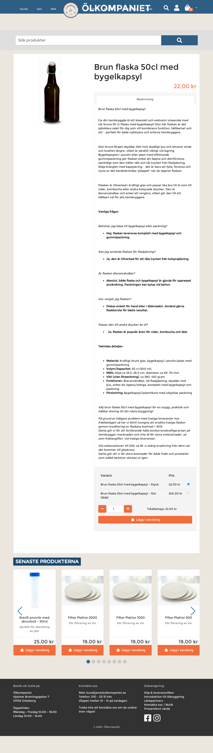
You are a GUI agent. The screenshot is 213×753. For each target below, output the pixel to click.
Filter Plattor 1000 (130, 634)
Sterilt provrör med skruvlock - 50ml (34, 636)
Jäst (39, 27)
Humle (24, 27)
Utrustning (71, 27)
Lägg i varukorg (145, 537)
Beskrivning (145, 116)
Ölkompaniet (116, 7)
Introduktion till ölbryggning (164, 714)
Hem (19, 62)
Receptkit (110, 27)
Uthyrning (131, 27)
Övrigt (91, 27)
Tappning (54, 62)
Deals (149, 27)
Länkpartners (153, 718)
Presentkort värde (157, 726)
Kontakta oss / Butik (158, 722)
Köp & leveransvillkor (159, 710)
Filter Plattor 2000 (82, 634)
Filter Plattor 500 (178, 634)
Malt (53, 27)
